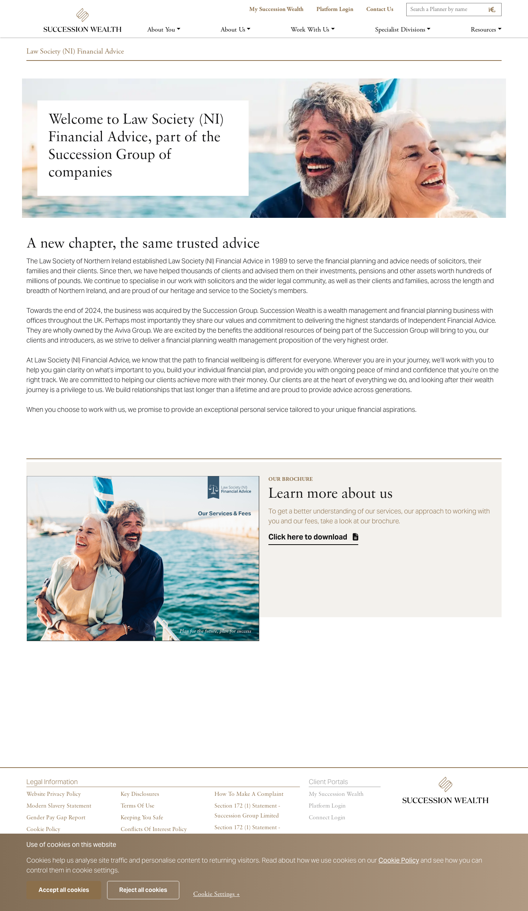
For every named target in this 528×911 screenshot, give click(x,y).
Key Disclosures (140, 794)
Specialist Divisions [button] (400, 29)
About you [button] (161, 29)
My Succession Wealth (276, 9)
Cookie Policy (398, 860)
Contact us (379, 9)
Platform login (327, 806)
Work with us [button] (310, 29)
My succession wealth (336, 794)
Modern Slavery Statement (58, 806)
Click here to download (307, 537)
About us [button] (233, 29)
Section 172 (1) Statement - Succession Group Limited (247, 811)
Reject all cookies (143, 890)
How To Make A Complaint (248, 794)
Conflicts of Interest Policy (154, 830)
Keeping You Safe (142, 818)
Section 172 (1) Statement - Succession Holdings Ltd (247, 833)
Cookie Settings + (216, 894)
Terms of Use (137, 806)
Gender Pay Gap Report (55, 818)
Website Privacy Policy (53, 794)
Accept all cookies (63, 890)
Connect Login (327, 818)
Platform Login (334, 9)
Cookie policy (43, 830)
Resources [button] (483, 29)
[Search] (454, 9)
